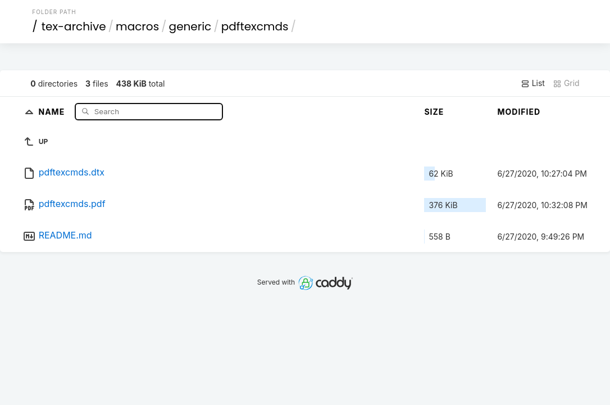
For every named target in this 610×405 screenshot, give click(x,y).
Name (52, 111)
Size (434, 111)
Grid (566, 83)
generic (190, 26)
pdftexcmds (255, 26)
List (533, 83)
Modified (518, 111)
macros (137, 26)
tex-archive (74, 26)
